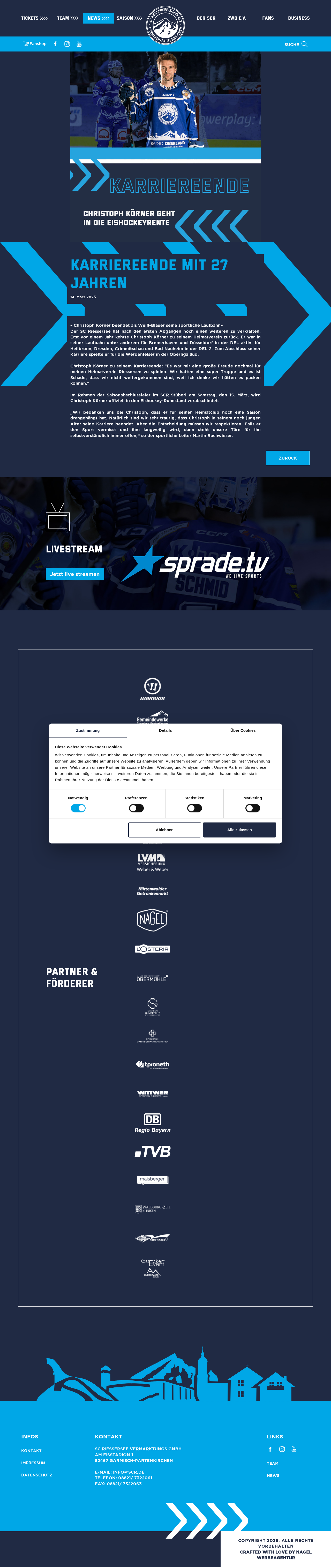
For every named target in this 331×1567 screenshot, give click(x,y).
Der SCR (206, 18)
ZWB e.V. (237, 18)
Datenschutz (36, 1475)
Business (299, 18)
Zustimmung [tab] (88, 730)
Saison (125, 18)
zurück (288, 458)
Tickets (30, 18)
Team (63, 18)
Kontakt (31, 1450)
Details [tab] (165, 730)
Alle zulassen (239, 829)
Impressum (33, 1463)
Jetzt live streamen (75, 574)
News (94, 18)
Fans (268, 18)
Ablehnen (165, 829)
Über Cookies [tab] (243, 730)
